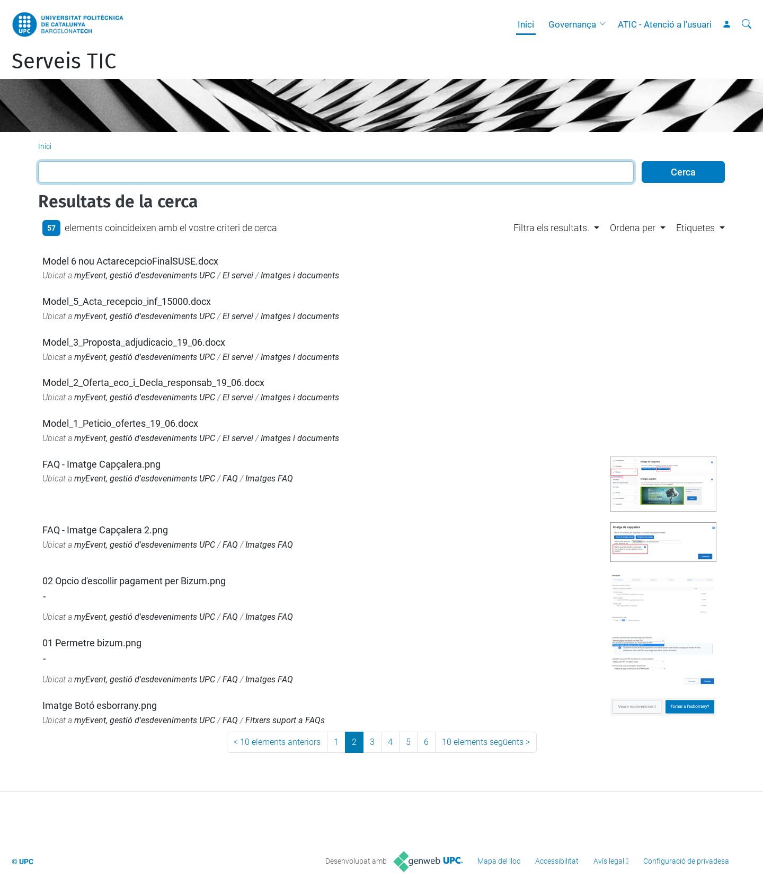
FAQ (230, 478)
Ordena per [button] (632, 227)
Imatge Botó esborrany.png (99, 705)
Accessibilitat (557, 861)
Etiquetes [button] (695, 227)
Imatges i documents (300, 275)
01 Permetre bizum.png (91, 642)
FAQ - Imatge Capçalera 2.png (105, 529)
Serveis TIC (64, 61)
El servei (238, 275)
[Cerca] (746, 24)
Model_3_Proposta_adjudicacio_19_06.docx (133, 342)
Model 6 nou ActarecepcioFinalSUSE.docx (130, 261)
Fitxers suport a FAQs (285, 720)
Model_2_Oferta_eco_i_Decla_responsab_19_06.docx (153, 382)
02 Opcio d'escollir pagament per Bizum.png (134, 580)
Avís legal (608, 861)
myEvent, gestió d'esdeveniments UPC (144, 275)
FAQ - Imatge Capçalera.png (101, 464)
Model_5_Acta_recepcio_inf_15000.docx (126, 301)
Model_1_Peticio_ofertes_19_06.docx (120, 423)
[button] (605, 24)
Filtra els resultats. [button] (551, 227)
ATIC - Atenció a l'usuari (665, 24)
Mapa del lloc (498, 861)
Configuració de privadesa (686, 861)
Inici (526, 24)
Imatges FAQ (269, 478)
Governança (572, 24)
